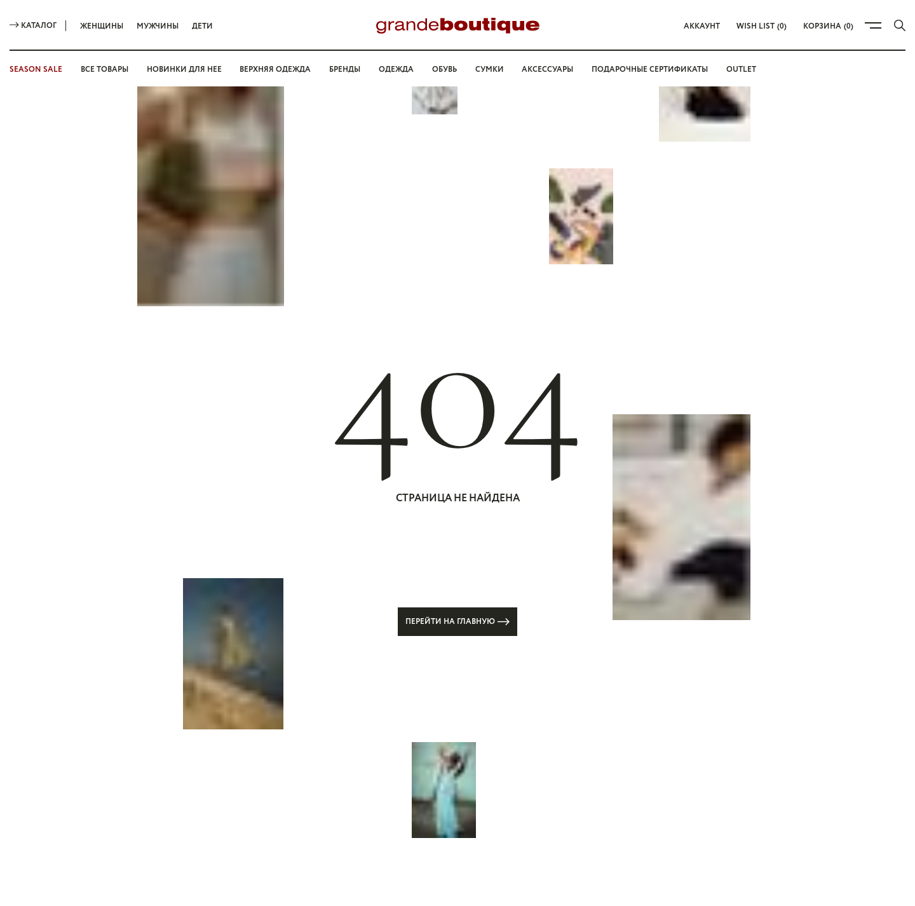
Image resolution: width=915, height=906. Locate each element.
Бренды (344, 69)
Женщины (101, 26)
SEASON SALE (36, 69)
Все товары (104, 69)
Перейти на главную (457, 621)
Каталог (33, 25)
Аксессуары (547, 69)
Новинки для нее (184, 69)
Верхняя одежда (275, 69)
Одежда (396, 69)
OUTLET (741, 69)
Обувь (444, 69)
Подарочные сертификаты (650, 69)
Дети (202, 26)
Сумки (489, 69)
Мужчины (158, 26)
